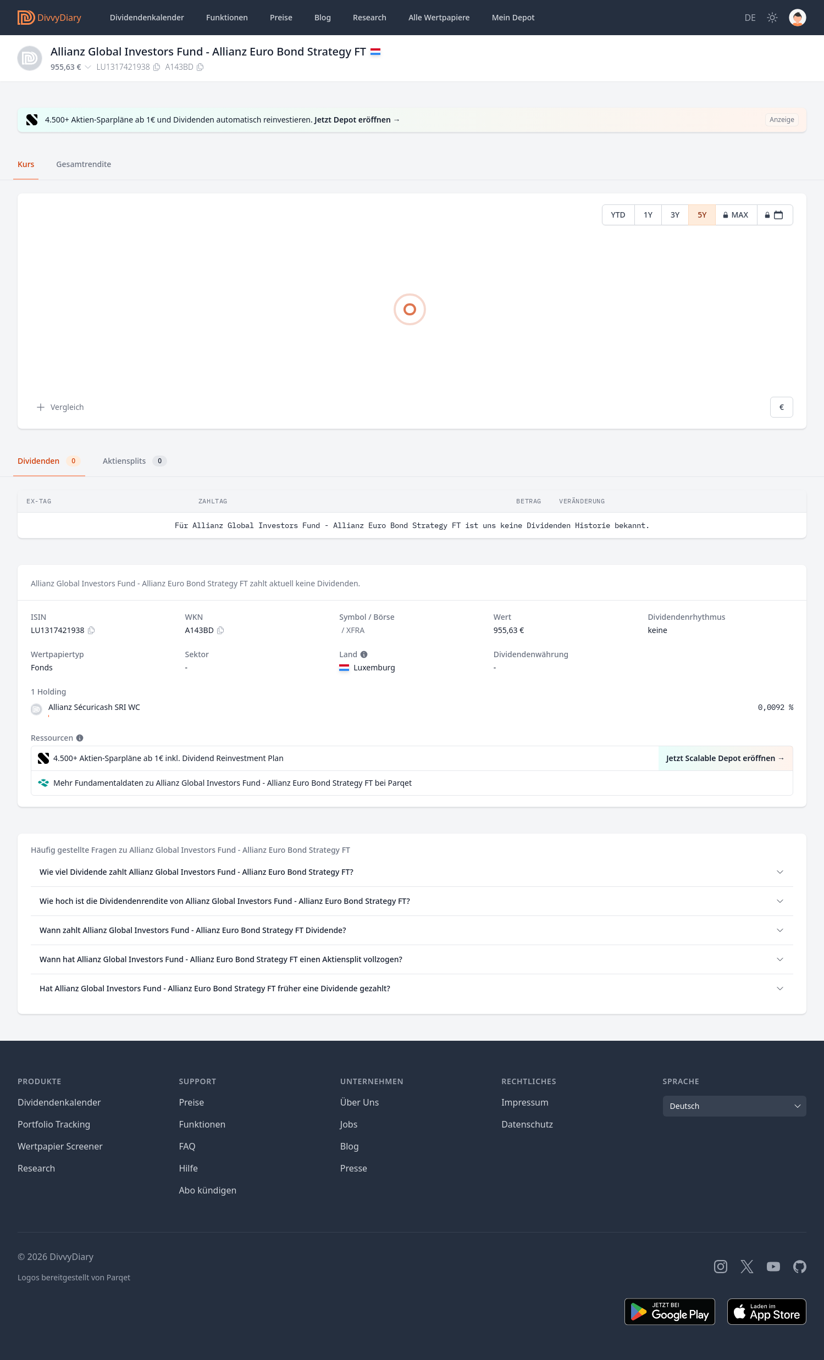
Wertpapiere (439, 17)
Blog (349, 1146)
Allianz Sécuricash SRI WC (94, 707)
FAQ (187, 1146)
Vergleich (59, 407)
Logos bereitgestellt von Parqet (74, 1277)
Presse (353, 1168)
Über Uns (359, 1102)
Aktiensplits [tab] (135, 461)
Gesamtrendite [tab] (83, 164)
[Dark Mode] (772, 17)
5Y (702, 214)
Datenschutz (527, 1124)
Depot (513, 17)
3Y (675, 214)
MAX (735, 214)
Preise (281, 17)
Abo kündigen (207, 1190)
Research (37, 1168)
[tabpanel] (412, 311)
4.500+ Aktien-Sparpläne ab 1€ (168, 758)
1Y (648, 214)
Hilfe (188, 1168)
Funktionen (227, 17)
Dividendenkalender (147, 17)
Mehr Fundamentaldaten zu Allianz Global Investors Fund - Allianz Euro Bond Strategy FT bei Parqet (232, 783)
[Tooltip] (362, 654)
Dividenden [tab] (49, 461)
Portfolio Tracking (54, 1124)
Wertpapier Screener (60, 1146)
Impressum (525, 1102)
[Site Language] (750, 17)
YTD (618, 214)
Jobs (349, 1124)
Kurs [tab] (26, 164)
